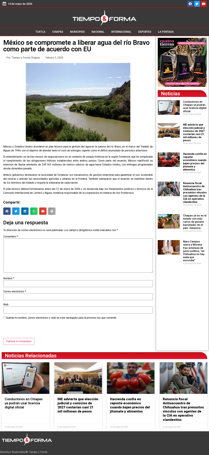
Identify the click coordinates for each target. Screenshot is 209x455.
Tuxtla (40, 31)
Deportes (144, 31)
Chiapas (57, 31)
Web (5, 304)
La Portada (166, 31)
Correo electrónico (14, 291)
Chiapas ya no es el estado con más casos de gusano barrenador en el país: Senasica (194, 222)
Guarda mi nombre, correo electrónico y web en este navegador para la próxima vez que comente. (61, 318)
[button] (7, 211)
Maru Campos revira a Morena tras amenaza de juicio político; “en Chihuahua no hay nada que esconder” (193, 251)
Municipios (77, 31)
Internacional (121, 31)
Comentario (10, 236)
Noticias (170, 93)
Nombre (8, 278)
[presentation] (28, 330)
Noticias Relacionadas (30, 355)
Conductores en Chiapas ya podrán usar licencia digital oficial (194, 106)
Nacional (98, 31)
